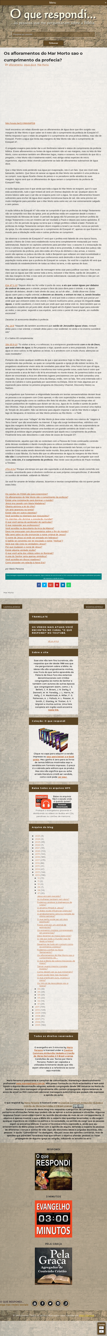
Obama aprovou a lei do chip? (20, 506)
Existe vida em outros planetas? (21, 512)
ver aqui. (62, 777)
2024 (38, 839)
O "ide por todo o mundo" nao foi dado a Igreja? (53, 940)
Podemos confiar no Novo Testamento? (50, 951)
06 (39, 988)
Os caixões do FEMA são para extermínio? (26, 494)
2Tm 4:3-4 (10, 469)
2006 (38, 1022)
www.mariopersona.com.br (30, 1083)
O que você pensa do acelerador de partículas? (28, 522)
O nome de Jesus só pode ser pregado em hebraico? (31, 537)
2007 (38, 1019)
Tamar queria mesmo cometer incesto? (52, 967)
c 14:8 (11, 325)
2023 (38, 842)
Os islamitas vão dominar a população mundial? (29, 519)
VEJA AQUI (53, 641)
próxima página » (94, 606)
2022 (38, 845)
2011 (37, 1006)
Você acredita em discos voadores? (23, 559)
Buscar (53, 43)
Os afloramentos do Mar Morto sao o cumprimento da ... (55, 956)
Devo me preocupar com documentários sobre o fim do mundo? (37, 531)
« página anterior (11, 606)
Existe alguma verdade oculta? (20, 550)
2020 (38, 851)
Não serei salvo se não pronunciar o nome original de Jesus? (35, 534)
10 (39, 884)
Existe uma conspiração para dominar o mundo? (29, 500)
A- (101, 1331)
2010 (38, 1010)
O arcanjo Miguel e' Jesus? (50, 907)
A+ (101, 1328)
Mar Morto (43, 64)
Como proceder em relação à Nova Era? (25, 562)
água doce (30, 64)
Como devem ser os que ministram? (55, 971)
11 (39, 881)
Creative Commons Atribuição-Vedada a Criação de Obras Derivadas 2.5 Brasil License (53, 1053)
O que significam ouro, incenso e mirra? (53, 979)
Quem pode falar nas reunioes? (52, 974)
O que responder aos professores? (22, 525)
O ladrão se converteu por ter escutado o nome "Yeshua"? (34, 540)
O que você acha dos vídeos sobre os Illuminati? (29, 553)
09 (39, 887)
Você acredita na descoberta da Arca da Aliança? (29, 528)
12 (39, 878)
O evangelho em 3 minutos (48, 1047)
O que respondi (12, 1102)
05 (39, 991)
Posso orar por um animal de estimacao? (51, 926)
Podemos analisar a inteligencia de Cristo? (54, 903)
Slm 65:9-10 (11, 344)
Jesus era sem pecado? (49, 896)
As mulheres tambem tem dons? (53, 899)
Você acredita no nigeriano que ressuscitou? (27, 516)
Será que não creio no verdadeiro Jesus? (25, 544)
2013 (37, 872)
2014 (37, 869)
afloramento (16, 64)
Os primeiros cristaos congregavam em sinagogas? (55, 931)
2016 (37, 863)
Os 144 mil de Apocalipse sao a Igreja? (52, 984)
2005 (38, 1025)
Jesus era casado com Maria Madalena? (25, 503)
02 (39, 1001)
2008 (38, 1015)
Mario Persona (31, 1102)
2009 (38, 1013)
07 (39, 893)
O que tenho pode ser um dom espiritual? (52, 920)
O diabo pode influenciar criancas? (54, 910)
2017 (37, 860)
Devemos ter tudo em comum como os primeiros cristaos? (55, 945)
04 (39, 994)
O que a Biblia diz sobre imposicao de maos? (56, 962)
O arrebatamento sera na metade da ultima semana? (55, 915)
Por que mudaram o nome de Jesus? (23, 547)
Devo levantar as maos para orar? (54, 935)
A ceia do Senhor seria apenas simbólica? (26, 556)
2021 (37, 848)
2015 (37, 866)
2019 (37, 854)
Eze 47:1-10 (11, 285)
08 (39, 890)
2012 (37, 875)
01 (39, 1003)
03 (39, 997)
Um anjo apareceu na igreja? (19, 509)
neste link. (53, 710)
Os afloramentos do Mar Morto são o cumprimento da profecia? (36, 497)
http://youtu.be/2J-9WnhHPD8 (20, 123)
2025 (38, 836)
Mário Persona (86, 1315)
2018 (37, 857)
